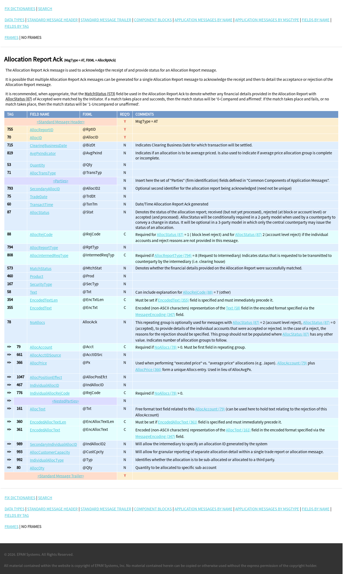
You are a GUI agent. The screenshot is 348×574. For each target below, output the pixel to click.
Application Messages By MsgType (267, 19)
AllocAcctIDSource (45, 355)
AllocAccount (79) (292, 363)
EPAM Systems (28, 554)
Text (33, 292)
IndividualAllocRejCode (50, 393)
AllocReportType (44, 247)
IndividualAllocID (44, 385)
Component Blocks (153, 19)
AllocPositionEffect (46, 377)
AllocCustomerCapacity (50, 452)
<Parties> (60, 180)
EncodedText (41, 308)
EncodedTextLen (44, 300)
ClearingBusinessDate (48, 145)
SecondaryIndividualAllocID (53, 444)
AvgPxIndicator (43, 153)
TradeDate (38, 196)
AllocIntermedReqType (49, 255)
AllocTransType (43, 173)
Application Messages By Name (203, 19)
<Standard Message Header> (61, 121)
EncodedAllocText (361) (177, 422)
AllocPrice (38, 363)
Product (36, 276)
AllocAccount (41, 347)
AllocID (36, 137)
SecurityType (41, 284)
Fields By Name (316, 19)
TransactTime (41, 204)
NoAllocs (37, 322)
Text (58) (233, 308)
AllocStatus (39, 212)
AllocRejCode (41, 234)
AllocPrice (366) (148, 369)
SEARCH (45, 8)
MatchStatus (40, 268)
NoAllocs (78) (165, 347)
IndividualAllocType (47, 460)
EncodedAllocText (45, 429)
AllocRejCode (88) (198, 292)
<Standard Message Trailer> (61, 475)
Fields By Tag (17, 26)
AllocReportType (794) (173, 255)
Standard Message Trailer (105, 19)
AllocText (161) (238, 429)
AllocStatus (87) (18, 99)
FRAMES (11, 37)
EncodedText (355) (173, 300)
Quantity (37, 165)
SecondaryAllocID (45, 188)
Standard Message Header (52, 19)
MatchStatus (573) (100, 93)
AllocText (37, 409)
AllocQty (37, 468)
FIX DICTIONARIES (20, 8)
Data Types (14, 19)
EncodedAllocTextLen (48, 422)
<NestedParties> (65, 401)
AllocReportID (41, 129)
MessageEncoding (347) (155, 314)
